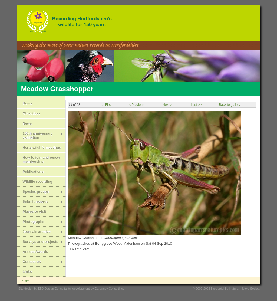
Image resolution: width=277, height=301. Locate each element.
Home (27, 103)
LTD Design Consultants (54, 288)
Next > (167, 105)
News (27, 123)
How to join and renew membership (41, 159)
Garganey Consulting (109, 288)
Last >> (196, 105)
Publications (33, 171)
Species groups (40, 192)
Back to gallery (229, 105)
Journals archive (40, 232)
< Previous (136, 105)
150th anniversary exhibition (40, 135)
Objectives (32, 113)
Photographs (40, 222)
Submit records (40, 202)
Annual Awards (35, 252)
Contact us (40, 262)
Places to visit (34, 212)
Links (27, 272)
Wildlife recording (37, 181)
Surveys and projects (40, 242)
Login (25, 280)
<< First (106, 105)
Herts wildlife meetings (42, 147)
